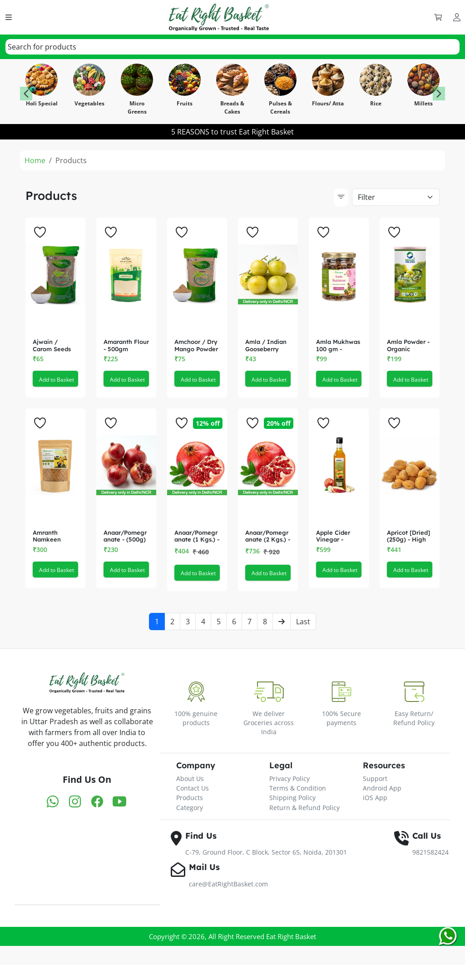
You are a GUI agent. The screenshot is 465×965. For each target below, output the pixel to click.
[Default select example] (396, 197)
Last (303, 649)
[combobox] (232, 47)
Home (35, 160)
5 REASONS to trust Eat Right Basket (232, 132)
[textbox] (42, 47)
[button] (439, 94)
